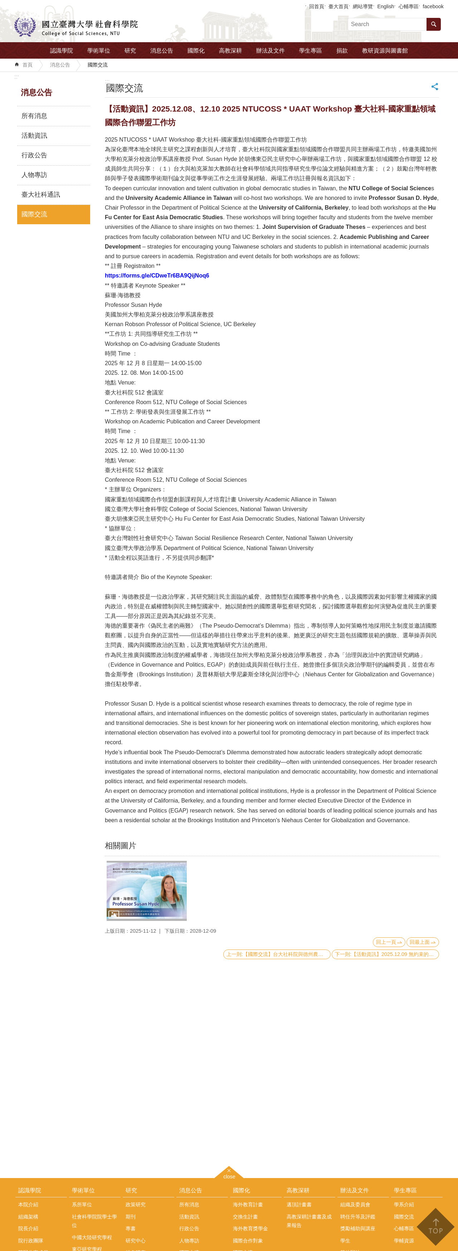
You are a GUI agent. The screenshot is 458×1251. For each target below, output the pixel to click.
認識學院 (61, 51)
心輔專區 (409, 6)
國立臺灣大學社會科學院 (76, 27)
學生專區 (310, 51)
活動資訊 (34, 135)
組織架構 (28, 1217)
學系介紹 (404, 1204)
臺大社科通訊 (40, 194)
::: (16, 77)
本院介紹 (28, 1204)
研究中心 (136, 1240)
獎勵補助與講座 (357, 1228)
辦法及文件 (270, 51)
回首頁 (316, 6)
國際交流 (98, 65)
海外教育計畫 (248, 1204)
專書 (131, 1228)
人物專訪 (34, 174)
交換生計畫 (245, 1217)
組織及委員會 (355, 1204)
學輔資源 (404, 1240)
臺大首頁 (338, 6)
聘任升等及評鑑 (357, 1217)
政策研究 (136, 1204)
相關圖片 (120, 845)
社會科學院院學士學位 (94, 1221)
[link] (157, 276)
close (229, 1176)
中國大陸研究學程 (92, 1237)
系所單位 (82, 1204)
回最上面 (420, 942)
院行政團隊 (30, 1240)
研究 (130, 51)
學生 (345, 1240)
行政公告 (34, 155)
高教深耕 (230, 51)
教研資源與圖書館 (385, 51)
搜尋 (434, 24)
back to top (435, 1227)
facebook (433, 6)
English (385, 6)
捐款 (342, 51)
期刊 (131, 1217)
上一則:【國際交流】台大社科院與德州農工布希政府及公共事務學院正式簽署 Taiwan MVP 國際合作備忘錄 (278, 954)
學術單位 (98, 51)
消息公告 (161, 51)
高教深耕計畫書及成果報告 (309, 1221)
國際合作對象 (248, 1240)
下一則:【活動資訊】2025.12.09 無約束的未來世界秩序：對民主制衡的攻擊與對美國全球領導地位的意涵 (387, 954)
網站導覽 (363, 6)
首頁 (28, 65)
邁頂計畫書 (299, 1204)
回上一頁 (386, 942)
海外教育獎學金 (250, 1228)
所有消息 (34, 115)
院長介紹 (28, 1228)
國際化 (196, 51)
